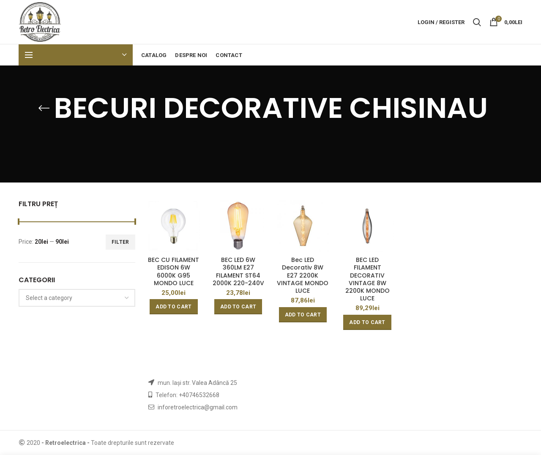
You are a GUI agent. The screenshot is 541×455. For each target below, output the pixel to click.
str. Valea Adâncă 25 (210, 382)
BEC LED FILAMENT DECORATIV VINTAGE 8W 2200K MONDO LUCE (367, 279)
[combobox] (77, 298)
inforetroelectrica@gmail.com (198, 407)
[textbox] (49, 297)
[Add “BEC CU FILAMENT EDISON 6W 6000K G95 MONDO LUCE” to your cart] (173, 306)
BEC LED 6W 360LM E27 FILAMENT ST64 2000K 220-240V (238, 271)
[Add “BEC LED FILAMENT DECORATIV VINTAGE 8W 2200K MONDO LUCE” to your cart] (367, 322)
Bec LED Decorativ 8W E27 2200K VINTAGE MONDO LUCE (302, 275)
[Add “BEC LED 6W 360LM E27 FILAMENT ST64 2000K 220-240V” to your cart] (238, 306)
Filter (120, 242)
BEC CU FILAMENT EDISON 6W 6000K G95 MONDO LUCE (173, 271)
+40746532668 (199, 395)
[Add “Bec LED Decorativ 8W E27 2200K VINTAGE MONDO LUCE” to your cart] (303, 314)
